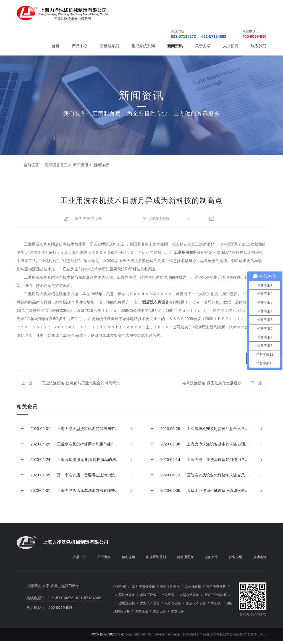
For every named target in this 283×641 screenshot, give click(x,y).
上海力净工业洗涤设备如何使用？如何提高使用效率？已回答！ (206, 459)
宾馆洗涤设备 (216, 587)
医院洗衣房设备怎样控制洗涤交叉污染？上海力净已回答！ (206, 475)
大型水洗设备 (189, 595)
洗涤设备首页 (56, 165)
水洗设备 (168, 595)
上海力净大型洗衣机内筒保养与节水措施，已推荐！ (77, 428)
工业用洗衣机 (125, 603)
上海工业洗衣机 (215, 595)
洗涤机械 (141, 611)
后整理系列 (109, 46)
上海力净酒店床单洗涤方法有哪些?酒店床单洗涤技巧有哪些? (77, 490)
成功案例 (259, 557)
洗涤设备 (159, 611)
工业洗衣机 (193, 587)
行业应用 (235, 557)
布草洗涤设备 (125, 595)
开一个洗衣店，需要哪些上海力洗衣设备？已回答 (77, 475)
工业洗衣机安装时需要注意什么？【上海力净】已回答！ (206, 428)
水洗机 (216, 603)
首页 (55, 46)
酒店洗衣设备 (196, 603)
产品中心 (79, 46)
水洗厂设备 (148, 595)
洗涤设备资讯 (170, 587)
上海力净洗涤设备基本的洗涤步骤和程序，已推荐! (206, 444)
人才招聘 (231, 46)
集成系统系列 (143, 46)
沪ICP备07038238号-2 (107, 634)
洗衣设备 (177, 611)
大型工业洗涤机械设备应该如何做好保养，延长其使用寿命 (206, 490)
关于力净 (203, 46)
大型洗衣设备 (150, 603)
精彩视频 (128, 557)
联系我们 (258, 46)
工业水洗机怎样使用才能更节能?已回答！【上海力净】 (77, 444)
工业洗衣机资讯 (143, 587)
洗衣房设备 (173, 603)
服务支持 (211, 557)
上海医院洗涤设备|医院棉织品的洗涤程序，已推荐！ (77, 459)
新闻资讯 (175, 46)
